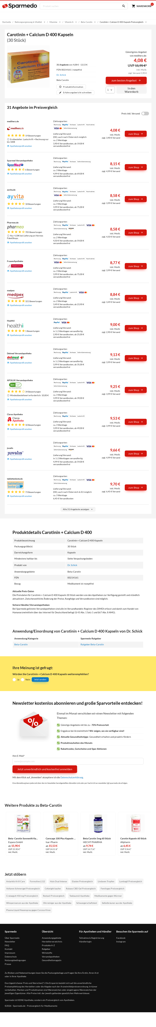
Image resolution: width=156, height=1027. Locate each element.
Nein (27, 679)
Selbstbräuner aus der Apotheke (117, 903)
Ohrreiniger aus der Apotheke (57, 903)
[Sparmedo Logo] (19, 6)
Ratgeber (46, 949)
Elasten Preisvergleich (82, 881)
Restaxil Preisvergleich (53, 895)
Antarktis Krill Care (15, 881)
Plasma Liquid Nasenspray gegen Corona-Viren (28, 910)
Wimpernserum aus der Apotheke (22, 903)
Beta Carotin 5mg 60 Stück (97, 838)
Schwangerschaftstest (86, 903)
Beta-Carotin (21, 644)
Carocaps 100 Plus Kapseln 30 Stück (61, 838)
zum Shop (135, 133)
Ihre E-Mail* (18, 755)
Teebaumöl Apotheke (79, 895)
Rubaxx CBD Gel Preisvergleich (81, 888)
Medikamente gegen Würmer (108, 895)
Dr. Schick (61, 75)
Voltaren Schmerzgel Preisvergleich (23, 888)
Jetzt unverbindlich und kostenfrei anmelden (44, 769)
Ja (18, 679)
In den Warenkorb (131, 90)
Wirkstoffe (47, 952)
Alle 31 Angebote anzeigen (78, 509)
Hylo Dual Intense (58, 881)
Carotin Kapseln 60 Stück (133, 838)
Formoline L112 (37, 881)
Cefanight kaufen (53, 888)
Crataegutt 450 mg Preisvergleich (22, 895)
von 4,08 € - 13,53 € (72, 64)
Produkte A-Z (48, 945)
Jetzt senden (40, 679)
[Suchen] (122, 6)
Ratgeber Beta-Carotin (92, 644)
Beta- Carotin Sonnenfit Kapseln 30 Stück (23, 838)
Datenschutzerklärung (71, 777)
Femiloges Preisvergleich (112, 888)
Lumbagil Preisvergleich (130, 881)
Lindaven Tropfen (106, 881)
